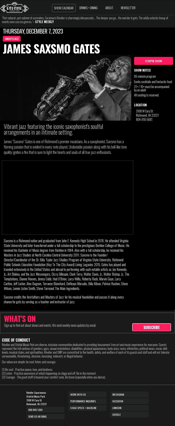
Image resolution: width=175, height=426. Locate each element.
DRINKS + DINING (88, 7)
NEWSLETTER (128, 7)
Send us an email (37, 416)
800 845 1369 (35, 410)
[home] (14, 7)
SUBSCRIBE (151, 327)
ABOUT (109, 7)
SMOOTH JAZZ (12, 39)
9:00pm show (153, 61)
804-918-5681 (144, 119)
